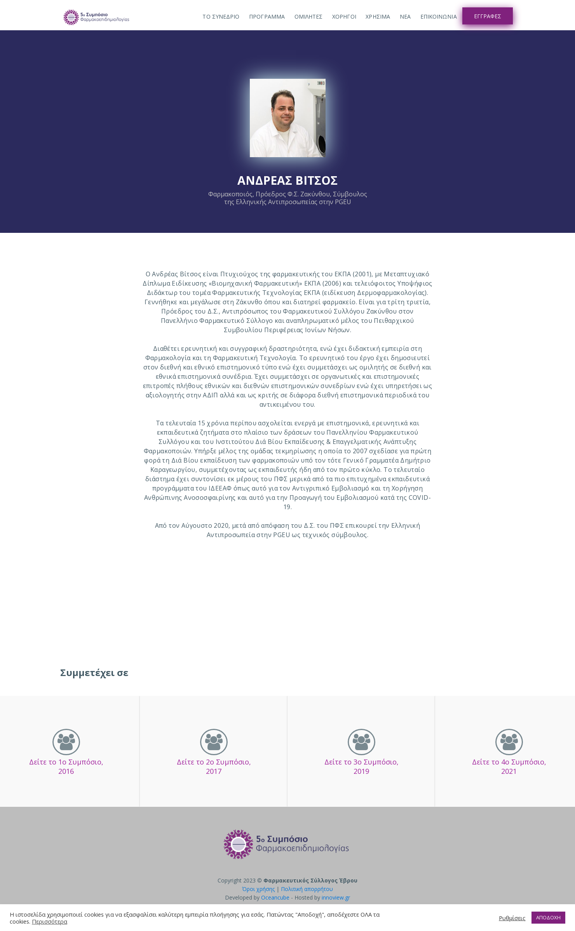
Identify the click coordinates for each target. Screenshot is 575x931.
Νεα (405, 16)
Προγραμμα (267, 16)
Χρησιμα (378, 16)
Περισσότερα (49, 921)
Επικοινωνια (438, 16)
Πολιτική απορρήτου (307, 889)
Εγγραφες (487, 16)
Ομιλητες (308, 16)
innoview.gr (336, 897)
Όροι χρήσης (258, 889)
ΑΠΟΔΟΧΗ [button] (548, 917)
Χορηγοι (344, 16)
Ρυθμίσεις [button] (512, 917)
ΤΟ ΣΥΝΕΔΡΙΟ (220, 16)
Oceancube (275, 897)
